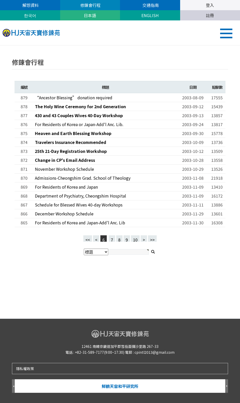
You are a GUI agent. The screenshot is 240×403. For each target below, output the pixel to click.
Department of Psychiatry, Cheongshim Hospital (80, 196)
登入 (210, 5)
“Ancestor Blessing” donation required (73, 97)
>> (152, 239)
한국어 (30, 15)
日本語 (90, 15)
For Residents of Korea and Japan (66, 187)
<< (87, 239)
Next (226, 386)
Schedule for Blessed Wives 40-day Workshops (79, 205)
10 (134, 238)
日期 (192, 87)
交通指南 (150, 5)
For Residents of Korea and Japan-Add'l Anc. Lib (80, 222)
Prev (13, 386)
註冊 (210, 15)
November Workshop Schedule (64, 169)
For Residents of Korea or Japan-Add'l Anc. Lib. (79, 124)
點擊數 (217, 87)
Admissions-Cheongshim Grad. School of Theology (82, 178)
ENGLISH (150, 15)
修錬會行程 (90, 5)
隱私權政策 (25, 368)
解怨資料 (30, 5)
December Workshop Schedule (64, 214)
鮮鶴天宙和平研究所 (120, 386)
